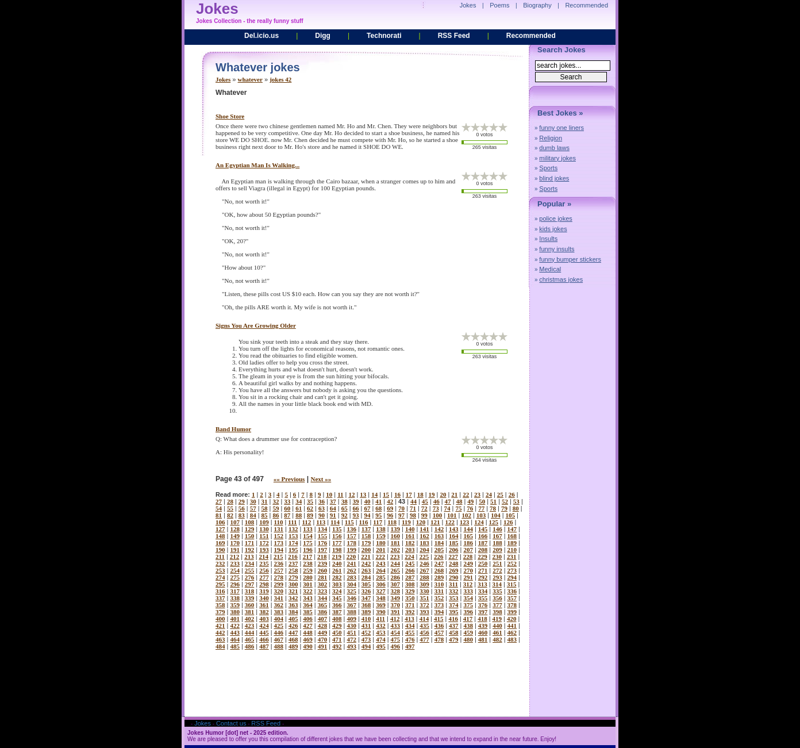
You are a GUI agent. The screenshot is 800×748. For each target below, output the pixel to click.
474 (381, 639)
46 (436, 501)
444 (250, 632)
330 (424, 591)
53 (516, 501)
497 (410, 646)
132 (293, 528)
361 (264, 604)
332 (454, 591)
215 (278, 556)
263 (366, 570)
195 (293, 549)
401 (235, 618)
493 (351, 646)
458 (454, 632)
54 (219, 508)
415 (439, 618)
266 (410, 570)
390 (381, 611)
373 (439, 604)
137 (366, 528)
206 (454, 549)
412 (395, 618)
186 (468, 542)
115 (349, 522)
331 (439, 591)
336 (512, 591)
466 (264, 639)
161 (410, 535)
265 (396, 570)
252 (512, 563)
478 (439, 639)
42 (390, 501)
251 (497, 563)
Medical (550, 269)
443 (235, 632)
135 (337, 528)
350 (410, 597)
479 (454, 639)
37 (333, 501)
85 (264, 515)
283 (351, 577)
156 (337, 535)
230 (497, 556)
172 (264, 542)
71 (413, 508)
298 (264, 584)
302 (323, 584)
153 (293, 535)
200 (366, 549)
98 (413, 515)
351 (424, 597)
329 (410, 591)
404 (279, 618)
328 (396, 591)
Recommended (531, 36)
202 (396, 549)
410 (366, 618)
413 (409, 618)
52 (505, 501)
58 (264, 508)
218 (322, 556)
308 (410, 584)
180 (381, 542)
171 (250, 542)
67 (367, 508)
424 (264, 625)
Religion (550, 138)
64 (333, 508)
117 (377, 522)
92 (344, 515)
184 (439, 542)
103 (481, 515)
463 (220, 639)
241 (351, 563)
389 (366, 611)
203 (410, 549)
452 (366, 632)
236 (279, 563)
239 (323, 563)
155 (323, 535)
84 (253, 515)
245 (410, 563)
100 (438, 515)
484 (220, 646)
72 (424, 508)
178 (351, 542)
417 (468, 618)
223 (395, 556)
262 (351, 570)
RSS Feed (454, 36)
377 (497, 604)
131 (279, 528)
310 (439, 584)
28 (230, 501)
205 (439, 549)
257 (279, 570)
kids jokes (553, 228)
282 (337, 577)
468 (293, 639)
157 (351, 535)
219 (336, 556)
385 (308, 611)
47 (448, 501)
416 (453, 618)
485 (235, 646)
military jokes (557, 158)
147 (512, 528)
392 (410, 611)
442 (220, 632)
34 (298, 501)
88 (298, 515)
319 (264, 591)
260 (323, 570)
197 (323, 549)
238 (308, 563)
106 (220, 522)
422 (235, 625)
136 (351, 528)
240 (337, 563)
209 (497, 549)
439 (483, 625)
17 (409, 494)
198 (337, 549)
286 (396, 577)
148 (220, 535)
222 (381, 556)
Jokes (223, 79)
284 (366, 577)
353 (454, 597)
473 (366, 639)
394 (439, 611)
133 (308, 528)
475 (396, 639)
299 (279, 584)
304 (351, 584)
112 (306, 522)
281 (323, 577)
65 (344, 508)
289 (439, 577)
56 (242, 508)
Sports (548, 167)
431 (366, 625)
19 (432, 494)
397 (483, 611)
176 (323, 542)
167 (497, 535)
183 (424, 542)
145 (483, 528)
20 (443, 494)
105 (511, 515)
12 (351, 494)
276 (250, 577)
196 (308, 549)
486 (250, 646)
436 (439, 625)
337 (220, 597)
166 (483, 535)
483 (512, 639)
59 (275, 508)
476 (410, 639)
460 (483, 632)
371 (410, 604)
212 (235, 556)
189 (512, 542)
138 (381, 528)
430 (351, 625)
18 (420, 494)
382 (264, 611)
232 (220, 563)
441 (512, 625)
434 (410, 625)
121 (435, 522)
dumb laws (554, 147)
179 (366, 542)
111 (292, 522)
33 (287, 501)
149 (235, 535)
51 (493, 501)
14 (374, 494)
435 (424, 625)
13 (363, 494)
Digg (322, 36)
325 (351, 591)
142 (439, 528)
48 (459, 501)
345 (337, 597)
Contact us (231, 723)
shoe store (230, 116)
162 (424, 535)
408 (337, 618)
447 (293, 632)
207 (468, 549)
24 (489, 494)
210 (512, 549)
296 (235, 584)
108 (250, 522)
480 (468, 639)
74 (447, 508)
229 (482, 556)
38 (344, 501)
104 (496, 515)
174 (293, 542)
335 (497, 591)
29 (242, 501)
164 (454, 535)
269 (454, 570)
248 (454, 563)
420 (512, 618)
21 (454, 494)
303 (337, 584)
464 (235, 639)
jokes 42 (280, 79)
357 (512, 597)
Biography (537, 5)
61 (298, 508)
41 (378, 501)
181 (396, 542)
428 (323, 625)
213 (249, 556)
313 (482, 584)
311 (453, 584)
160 (396, 535)
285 (381, 577)
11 (340, 494)
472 (351, 639)
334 (483, 591)
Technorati (384, 36)
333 (468, 591)
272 (497, 570)
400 (220, 618)
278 (279, 577)
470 (323, 639)
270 (468, 570)
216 (293, 556)
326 (366, 591)
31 (264, 501)
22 (466, 494)
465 (250, 639)
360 (250, 604)
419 (497, 618)
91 (333, 515)
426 (293, 625)
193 (264, 549)
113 (320, 522)
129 (250, 528)
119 (406, 522)
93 (356, 515)
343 (308, 597)
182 (410, 542)
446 (279, 632)
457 (439, 632)
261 (337, 570)
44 (413, 501)
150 (250, 535)
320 (279, 591)
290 (454, 577)
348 (381, 597)
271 (483, 570)
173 (279, 542)
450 (337, 632)
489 (293, 646)
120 (421, 522)
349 (396, 597)
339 (250, 597)
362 (279, 604)
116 (363, 522)
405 (293, 618)
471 (337, 639)
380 (235, 611)
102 (466, 515)
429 (337, 625)
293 (497, 577)
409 (351, 618)
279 (293, 577)
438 (468, 625)
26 (512, 494)
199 (351, 549)
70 (401, 508)
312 (468, 584)
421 (220, 625)
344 (323, 597)
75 (458, 508)
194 (279, 549)
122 (450, 522)
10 (329, 494)
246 (424, 563)
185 (454, 542)
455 (410, 632)
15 (386, 494)
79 (504, 508)
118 (392, 522)
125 (494, 522)
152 (279, 535)
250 (483, 563)
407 (323, 618)
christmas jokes (561, 279)
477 (424, 639)
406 (308, 618)
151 (264, 535)
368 (366, 604)
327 (381, 591)
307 (396, 584)
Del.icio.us (261, 36)
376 (483, 604)
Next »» (320, 478)
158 (366, 535)
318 (250, 591)
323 (323, 591)
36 (321, 501)
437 (454, 625)
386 (323, 611)
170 (235, 542)
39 (356, 501)
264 (381, 570)
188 (497, 542)
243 (381, 563)
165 (468, 535)
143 (454, 528)
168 (512, 535)
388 (351, 611)
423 (250, 625)
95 (378, 515)
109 (264, 522)
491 (323, 646)
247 (439, 563)
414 (424, 618)
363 (293, 604)
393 (424, 611)
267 (424, 570)
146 (497, 528)
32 (275, 501)
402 (250, 618)
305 (366, 584)
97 (401, 515)
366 (337, 604)
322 (308, 591)
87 (287, 515)
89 (310, 515)
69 (390, 508)
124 (479, 522)
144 (468, 528)
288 (424, 577)
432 (381, 625)
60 (287, 508)
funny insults (556, 249)
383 (279, 611)
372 (424, 604)
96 (390, 515)
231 (512, 556)
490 (308, 646)
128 (235, 528)
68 (378, 508)
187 (483, 542)
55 (230, 508)
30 (253, 501)
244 (396, 563)
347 (366, 597)
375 (468, 604)
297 (250, 584)
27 (219, 501)
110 (278, 522)
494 (366, 646)
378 (512, 604)
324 (337, 591)
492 (337, 646)
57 (253, 508)
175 (308, 542)
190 (220, 549)
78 (493, 508)
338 (235, 597)
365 (323, 604)
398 (497, 611)
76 (470, 508)
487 (264, 646)
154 (308, 535)
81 (219, 515)
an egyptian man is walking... (257, 165)
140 (410, 528)
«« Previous (289, 478)
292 (483, 577)
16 (397, 494)
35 (310, 501)
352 (439, 597)
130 (264, 528)
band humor (233, 428)
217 (308, 556)
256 (264, 570)
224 (409, 556)
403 (264, 618)
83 (242, 515)
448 (308, 632)
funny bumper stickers (570, 259)
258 (293, 570)
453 (381, 632)
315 (512, 584)
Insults (548, 238)
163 (439, 535)
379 (220, 611)
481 (483, 639)
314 (497, 584)
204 (424, 549)
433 (396, 625)
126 (508, 522)
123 (465, 522)
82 (230, 515)
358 (220, 604)
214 (264, 556)
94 (367, 515)
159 (381, 535)
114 (335, 522)
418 (482, 618)
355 (483, 597)
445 (264, 632)
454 (396, 632)
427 (308, 625)
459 (468, 632)
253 (220, 570)
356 (497, 597)
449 (323, 632)
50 (482, 501)
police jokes (555, 218)
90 (321, 515)
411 (380, 618)
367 (351, 604)
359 (235, 604)
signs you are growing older (256, 325)
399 (512, 611)
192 (250, 549)
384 (293, 611)
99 (424, 515)
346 (351, 597)
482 (497, 639)
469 (308, 639)
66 (356, 508)
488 (279, 646)
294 (512, 577)
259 (308, 570)
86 (275, 515)
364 (308, 604)
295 (220, 584)
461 (497, 632)
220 (351, 556)
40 (367, 501)
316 (220, 591)
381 (250, 611)
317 (235, 591)
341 (279, 597)
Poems (499, 5)
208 (483, 549)
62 (310, 508)
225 (424, 556)
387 (337, 611)
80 (516, 508)
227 (453, 556)
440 (497, 625)
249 (468, 563)
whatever (250, 79)
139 (396, 528)
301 (308, 584)
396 (468, 611)
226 (439, 556)
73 (436, 508)
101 (452, 515)
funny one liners (561, 127)
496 (396, 646)
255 (250, 570)
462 (512, 632)
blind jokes (554, 178)
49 (470, 501)
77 (481, 508)
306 (381, 584)
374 (454, 604)
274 (220, 577)
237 (293, 563)
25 (500, 494)
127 (220, 528)
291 (468, 577)
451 (351, 632)
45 (425, 501)
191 (235, 549)
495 (381, 646)
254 (235, 570)
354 (468, 597)
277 (264, 577)
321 (293, 591)
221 (366, 556)
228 (468, 556)
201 (381, 549)
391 (396, 611)
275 (235, 577)
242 (366, 563)
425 (279, 625)
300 (293, 584)
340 (264, 597)
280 (308, 577)
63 (321, 508)
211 (220, 556)
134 (323, 528)
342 (293, 597)
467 (279, 639)
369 (381, 604)
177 (337, 542)
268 (439, 570)
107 (235, 522)
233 (235, 563)
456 (424, 632)
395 (454, 611)
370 (396, 604)
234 (250, 563)
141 (424, 528)
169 (220, 542)
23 (477, 494)
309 (424, 584)
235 (264, 563)
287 (410, 577)
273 (512, 570)
